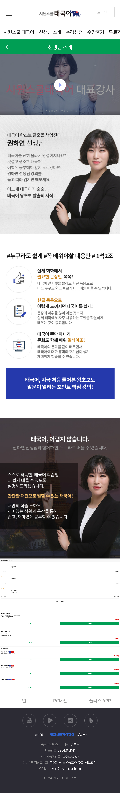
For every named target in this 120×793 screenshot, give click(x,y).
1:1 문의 (83, 734)
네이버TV (49, 720)
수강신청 (74, 31)
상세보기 (30, 623)
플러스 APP (100, 700)
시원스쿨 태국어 (19, 31)
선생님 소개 (50, 31)
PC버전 (60, 700)
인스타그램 (70, 720)
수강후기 (95, 31)
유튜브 (29, 720)
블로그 (91, 720)
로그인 (20, 700)
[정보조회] (90, 762)
